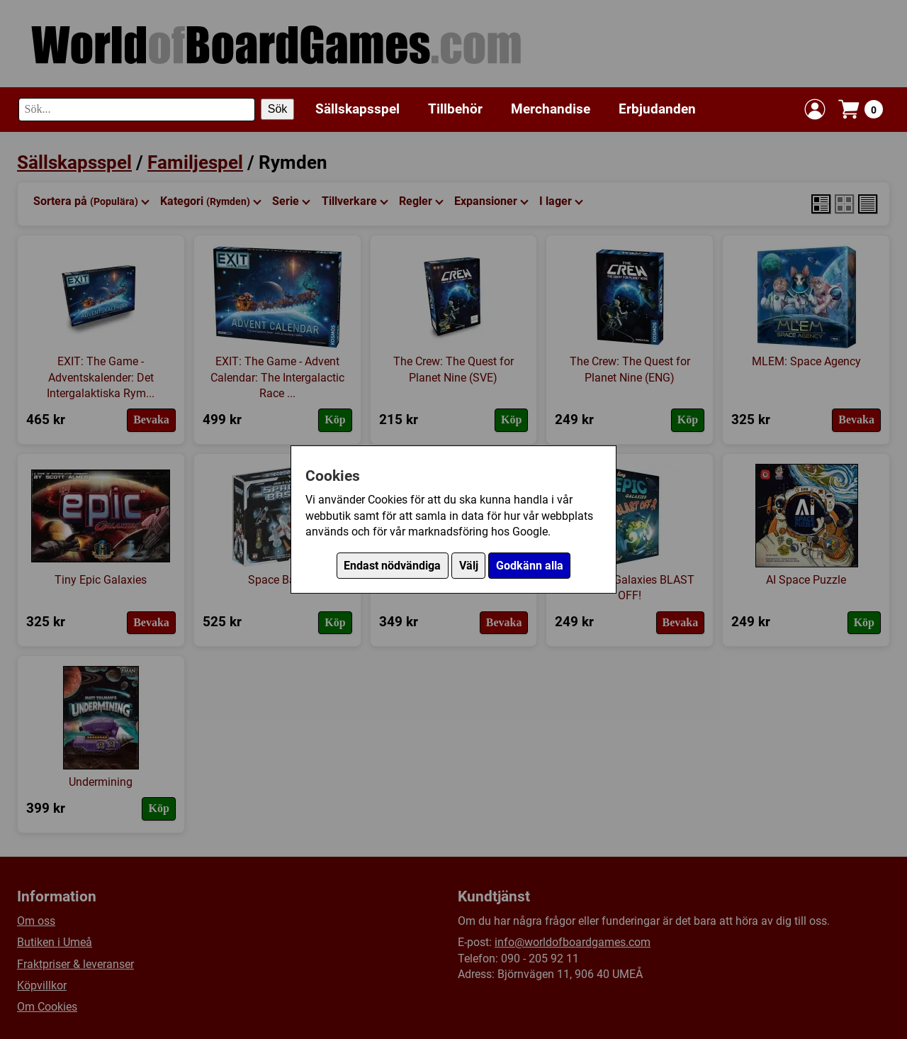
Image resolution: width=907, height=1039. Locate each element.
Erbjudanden (657, 109)
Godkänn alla (529, 565)
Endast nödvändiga (392, 565)
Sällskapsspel (357, 109)
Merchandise (550, 109)
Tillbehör (455, 109)
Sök (278, 109)
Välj (468, 565)
